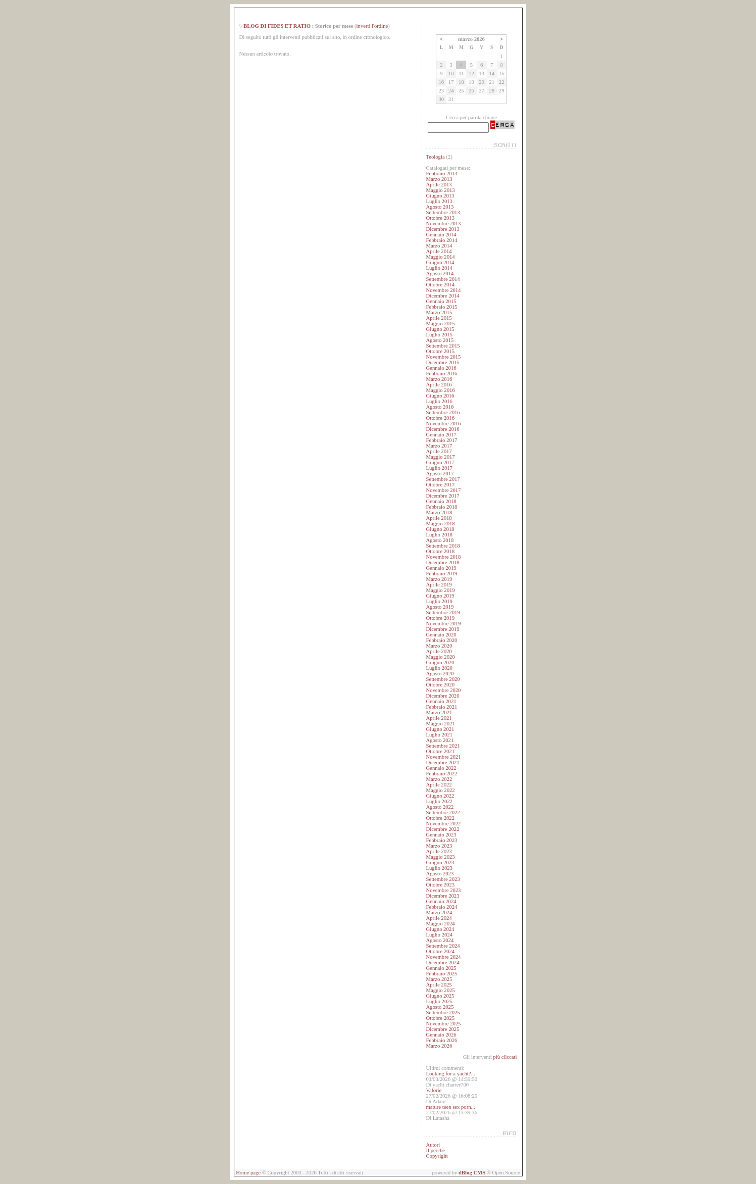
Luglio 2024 (439, 935)
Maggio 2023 (440, 857)
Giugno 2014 (440, 262)
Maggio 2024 (440, 923)
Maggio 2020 (440, 657)
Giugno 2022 (440, 796)
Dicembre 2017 (442, 496)
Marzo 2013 (439, 179)
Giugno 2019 (440, 596)
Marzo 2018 (439, 512)
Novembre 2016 (443, 423)
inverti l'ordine (372, 26)
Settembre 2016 (443, 412)
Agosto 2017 (439, 473)
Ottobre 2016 (440, 418)
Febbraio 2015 (441, 307)
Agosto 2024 (439, 940)
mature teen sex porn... (450, 1107)
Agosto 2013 (439, 207)
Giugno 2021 (440, 729)
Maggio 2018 (440, 523)
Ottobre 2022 (440, 818)
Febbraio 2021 (441, 707)
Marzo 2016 (439, 379)
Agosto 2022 (439, 807)
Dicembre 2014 (442, 296)
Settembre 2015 (443, 346)
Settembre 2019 (443, 612)
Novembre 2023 (443, 890)
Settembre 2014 (443, 279)
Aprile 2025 (438, 985)
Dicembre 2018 (442, 562)
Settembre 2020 (443, 679)
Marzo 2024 (439, 912)
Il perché (435, 1150)
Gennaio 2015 (441, 301)
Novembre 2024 (443, 957)
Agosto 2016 (439, 407)
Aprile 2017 (438, 451)
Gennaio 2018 (441, 501)
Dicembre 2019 (442, 629)
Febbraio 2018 (441, 507)
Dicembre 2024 (442, 962)
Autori (433, 1145)
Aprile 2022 (438, 784)
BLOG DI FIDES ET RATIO (277, 26)
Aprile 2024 (438, 918)
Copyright (436, 1156)
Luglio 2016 (439, 401)
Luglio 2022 (439, 801)
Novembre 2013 (443, 223)
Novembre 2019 (443, 623)
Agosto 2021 (439, 740)
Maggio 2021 (440, 723)
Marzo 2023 (439, 846)
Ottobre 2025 (440, 1018)
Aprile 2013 (438, 184)
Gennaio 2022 (441, 768)
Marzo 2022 (439, 779)
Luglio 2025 (439, 1001)
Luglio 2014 (439, 268)
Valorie (433, 1090)
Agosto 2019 (439, 607)
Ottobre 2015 (440, 351)
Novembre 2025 (443, 1023)
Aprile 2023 (438, 851)
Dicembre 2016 (442, 429)
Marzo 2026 (439, 1046)
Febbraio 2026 (441, 1040)
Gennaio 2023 (441, 834)
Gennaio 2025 (441, 968)
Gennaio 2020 (441, 634)
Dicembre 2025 (442, 1029)
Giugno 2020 (440, 662)
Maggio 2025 (440, 990)
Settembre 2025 (443, 1012)
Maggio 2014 (440, 257)
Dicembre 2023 (442, 896)
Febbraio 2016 (441, 373)
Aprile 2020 (438, 651)
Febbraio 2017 (441, 440)
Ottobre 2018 (440, 551)
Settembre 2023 (443, 879)
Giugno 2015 (440, 329)
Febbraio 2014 (441, 240)
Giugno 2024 (440, 929)
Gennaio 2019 (441, 568)
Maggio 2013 (440, 190)
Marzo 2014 (439, 246)
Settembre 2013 (443, 212)
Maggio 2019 (440, 590)
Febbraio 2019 (441, 573)
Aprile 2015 (438, 318)
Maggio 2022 (440, 790)
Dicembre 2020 (442, 696)
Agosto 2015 (439, 340)
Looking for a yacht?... (450, 1073)
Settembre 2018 (443, 546)
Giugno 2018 (440, 529)
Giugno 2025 (440, 996)
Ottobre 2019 (440, 618)
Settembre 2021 (443, 746)
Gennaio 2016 (441, 368)
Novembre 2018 (443, 557)
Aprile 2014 (438, 251)
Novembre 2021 (443, 757)
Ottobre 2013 (440, 218)
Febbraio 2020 (441, 640)
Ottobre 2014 (440, 284)
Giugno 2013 (440, 196)
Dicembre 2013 (442, 229)
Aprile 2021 (438, 718)
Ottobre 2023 (440, 884)
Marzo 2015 (439, 312)
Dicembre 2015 (442, 362)
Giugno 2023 (440, 862)
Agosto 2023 (439, 873)
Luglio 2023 (439, 868)
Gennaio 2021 (441, 701)
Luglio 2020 (439, 668)
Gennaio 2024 (441, 901)
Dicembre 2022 (442, 829)
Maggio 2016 (440, 390)
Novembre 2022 (443, 823)
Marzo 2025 (439, 979)
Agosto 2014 (439, 273)
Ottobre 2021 (440, 751)
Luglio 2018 (439, 534)
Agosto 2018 (439, 540)
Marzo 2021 (439, 712)
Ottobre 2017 (440, 484)
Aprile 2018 (438, 518)
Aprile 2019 (438, 584)
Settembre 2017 (443, 479)
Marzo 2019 (439, 579)
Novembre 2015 (443, 357)
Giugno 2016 (440, 396)
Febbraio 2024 (441, 907)
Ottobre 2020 (440, 684)
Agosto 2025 (439, 1007)
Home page (248, 1172)
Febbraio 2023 (441, 840)
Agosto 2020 (439, 673)
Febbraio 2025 (441, 973)
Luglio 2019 (439, 601)
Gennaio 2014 (441, 234)
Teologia (435, 157)
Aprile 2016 (438, 384)
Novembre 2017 (443, 490)
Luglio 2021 (439, 734)
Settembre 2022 (443, 812)
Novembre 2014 (443, 290)
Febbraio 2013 (441, 173)
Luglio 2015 (439, 334)
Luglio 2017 (439, 468)
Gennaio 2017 (441, 434)
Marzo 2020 (439, 646)
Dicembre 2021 (442, 762)
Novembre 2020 (443, 690)
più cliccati (505, 1057)
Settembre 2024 (443, 946)
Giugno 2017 (440, 462)
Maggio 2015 (440, 323)
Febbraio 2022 (441, 773)
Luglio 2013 (439, 201)
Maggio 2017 (440, 457)
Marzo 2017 (439, 446)
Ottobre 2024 (440, 951)
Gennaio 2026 (441, 1035)
